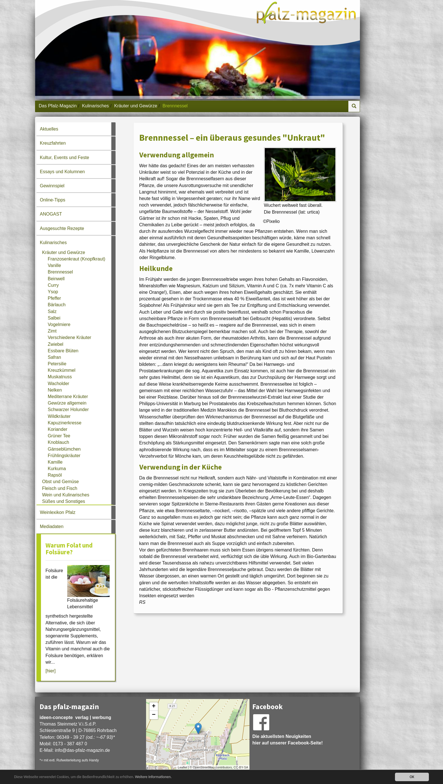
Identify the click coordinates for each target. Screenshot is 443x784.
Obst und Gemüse (60, 481)
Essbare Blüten (63, 350)
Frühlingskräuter (64, 455)
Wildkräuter (59, 416)
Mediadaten (52, 526)
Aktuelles (49, 129)
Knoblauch (58, 442)
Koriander (57, 429)
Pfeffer (54, 298)
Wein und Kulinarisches (65, 494)
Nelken (55, 390)
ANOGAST (51, 214)
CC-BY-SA (241, 767)
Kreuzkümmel (61, 370)
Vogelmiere (59, 324)
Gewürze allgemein (67, 403)
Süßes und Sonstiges (63, 501)
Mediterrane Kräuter (68, 396)
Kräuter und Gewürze (135, 105)
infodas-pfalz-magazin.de (82, 750)
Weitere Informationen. (153, 777)
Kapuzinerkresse (64, 422)
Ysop (53, 291)
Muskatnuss (60, 376)
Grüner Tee (59, 435)
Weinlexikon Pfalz (57, 512)
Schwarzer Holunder (68, 409)
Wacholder (58, 383)
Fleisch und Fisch (59, 488)
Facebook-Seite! (305, 742)
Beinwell (56, 278)
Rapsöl (55, 475)
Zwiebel (55, 344)
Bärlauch (57, 304)
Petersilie (57, 363)
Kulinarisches (95, 105)
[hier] (50, 670)
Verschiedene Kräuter (69, 337)
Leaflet (182, 767)
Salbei (54, 318)
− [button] (154, 715)
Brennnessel (60, 272)
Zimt (52, 331)
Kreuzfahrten (53, 143)
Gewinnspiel (52, 185)
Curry (53, 285)
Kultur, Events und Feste (64, 157)
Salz (52, 311)
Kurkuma (57, 468)
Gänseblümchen (64, 449)
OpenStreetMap (204, 767)
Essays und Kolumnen (62, 171)
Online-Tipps (52, 199)
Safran (54, 357)
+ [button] (154, 706)
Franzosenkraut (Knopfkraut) (76, 259)
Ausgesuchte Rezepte (62, 228)
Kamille (55, 462)
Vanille (54, 265)
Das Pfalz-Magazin (58, 105)
